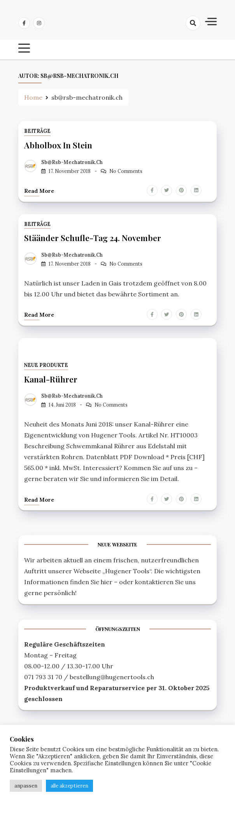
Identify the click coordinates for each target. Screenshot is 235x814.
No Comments (125, 171)
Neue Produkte (46, 365)
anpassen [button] (25, 785)
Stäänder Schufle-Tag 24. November (92, 237)
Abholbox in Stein (58, 144)
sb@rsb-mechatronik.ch (72, 162)
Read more (39, 190)
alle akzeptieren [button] (69, 785)
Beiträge (37, 131)
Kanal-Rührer (50, 379)
